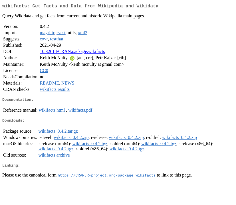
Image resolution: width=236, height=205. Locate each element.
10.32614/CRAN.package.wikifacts (72, 52)
